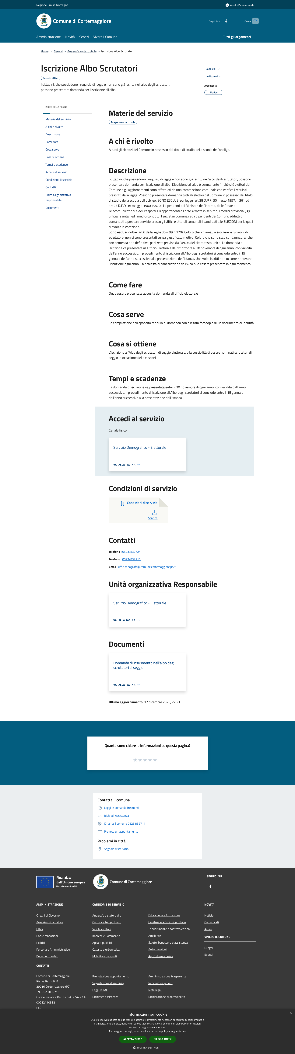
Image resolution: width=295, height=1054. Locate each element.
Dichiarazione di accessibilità (166, 996)
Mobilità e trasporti (104, 956)
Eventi (208, 954)
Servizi (58, 51)
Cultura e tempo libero (106, 922)
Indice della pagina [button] (56, 107)
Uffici (39, 929)
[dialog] (147, 1031)
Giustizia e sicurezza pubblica (167, 922)
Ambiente (154, 935)
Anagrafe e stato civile (82, 51)
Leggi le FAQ (100, 990)
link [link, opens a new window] (184, 1031)
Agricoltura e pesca (160, 956)
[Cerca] (254, 21)
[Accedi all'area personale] (240, 5)
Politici (40, 942)
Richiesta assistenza (105, 996)
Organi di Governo (48, 915)
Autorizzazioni (157, 949)
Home (44, 51)
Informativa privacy (160, 983)
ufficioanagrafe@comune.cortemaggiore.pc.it (147, 566)
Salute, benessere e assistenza (168, 942)
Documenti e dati (47, 956)
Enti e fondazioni (47, 936)
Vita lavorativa (101, 929)
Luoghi (208, 947)
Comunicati (211, 922)
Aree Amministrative (49, 922)
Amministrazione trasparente (167, 976)
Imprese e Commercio (106, 936)
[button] (148, 1047)
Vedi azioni (214, 76)
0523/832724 (131, 551)
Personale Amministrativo (53, 949)
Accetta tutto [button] (132, 1039)
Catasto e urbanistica (106, 949)
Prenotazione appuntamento (110, 976)
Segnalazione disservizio (108, 983)
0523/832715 (131, 559)
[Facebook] (220, 20)
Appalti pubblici (102, 942)
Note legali (155, 990)
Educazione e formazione (164, 915)
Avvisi (208, 929)
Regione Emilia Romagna (52, 5)
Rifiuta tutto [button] (163, 1039)
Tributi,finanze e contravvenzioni (169, 929)
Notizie (208, 915)
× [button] (290, 1012)
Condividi (213, 69)
